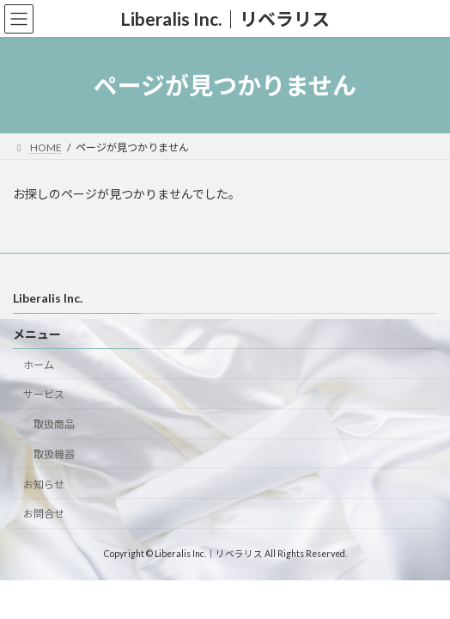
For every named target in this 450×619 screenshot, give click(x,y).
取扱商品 (54, 424)
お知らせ (43, 484)
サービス (43, 395)
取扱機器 (54, 454)
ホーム (38, 365)
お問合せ (43, 514)
